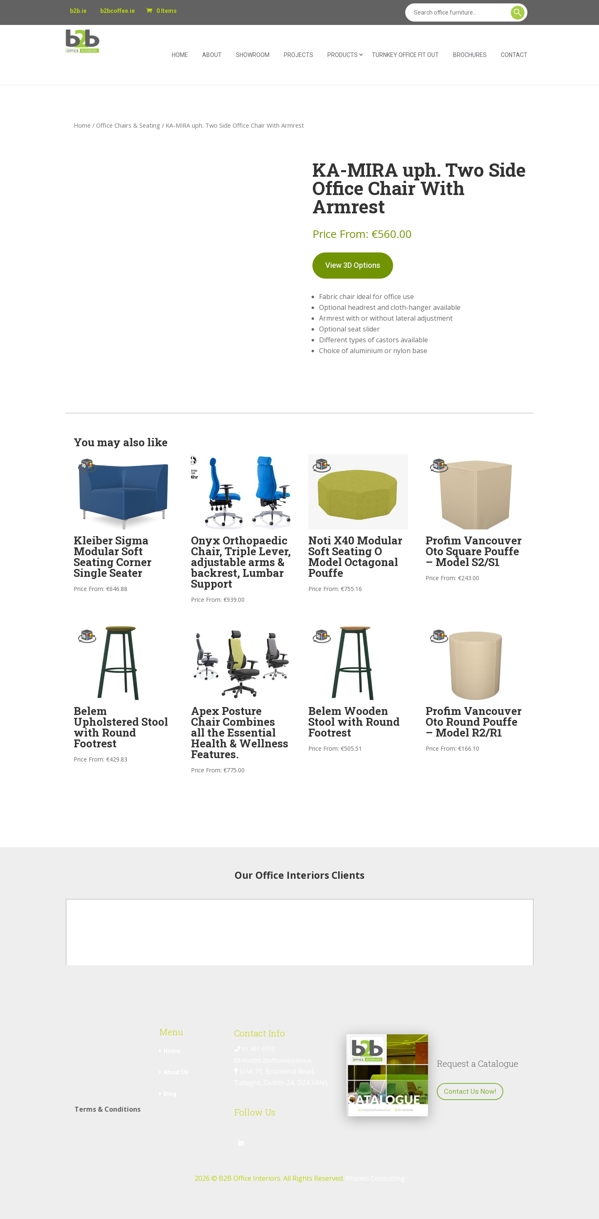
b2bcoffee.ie (117, 11)
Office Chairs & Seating (128, 125)
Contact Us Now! (470, 1091)
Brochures (470, 55)
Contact (514, 55)
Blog (169, 1093)
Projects (298, 55)
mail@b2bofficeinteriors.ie (273, 1060)
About (212, 55)
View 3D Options (352, 265)
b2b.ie (78, 11)
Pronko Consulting (375, 1178)
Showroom (253, 55)
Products (342, 55)
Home (180, 55)
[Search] (466, 12)
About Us (175, 1072)
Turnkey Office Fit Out (405, 55)
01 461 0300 (254, 1049)
